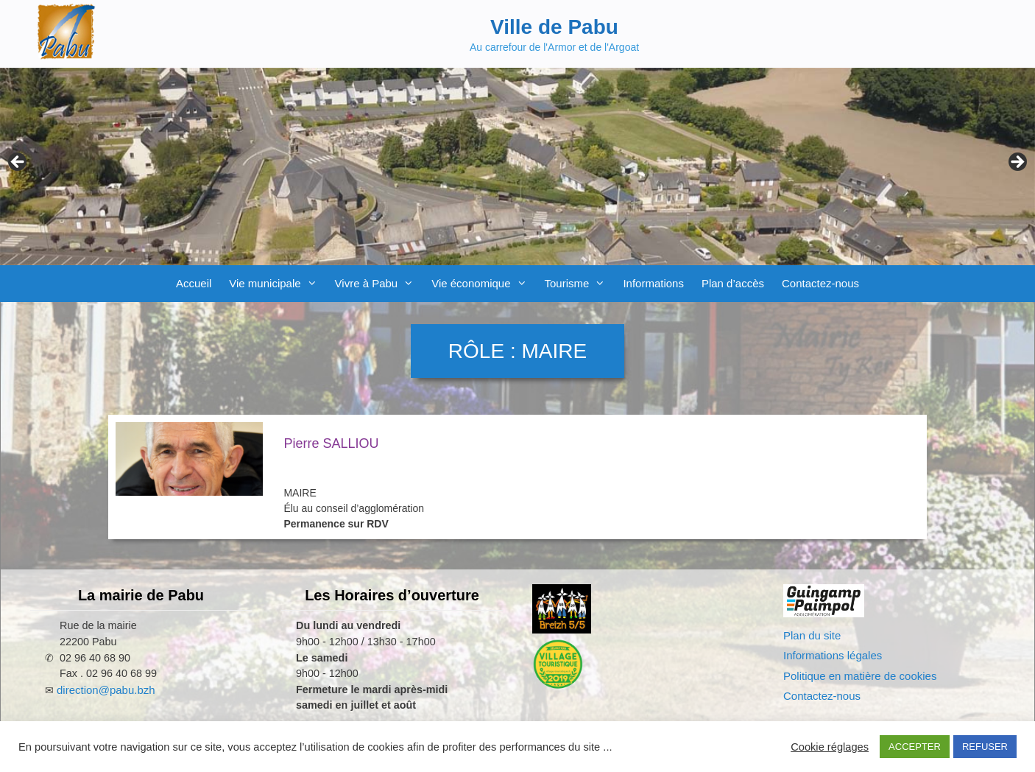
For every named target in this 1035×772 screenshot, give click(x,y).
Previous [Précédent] (18, 163)
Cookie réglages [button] (830, 747)
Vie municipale (277, 283)
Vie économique (483, 283)
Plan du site (812, 635)
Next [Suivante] (1017, 163)
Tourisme (580, 283)
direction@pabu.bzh (106, 690)
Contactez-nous (820, 283)
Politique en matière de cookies (859, 676)
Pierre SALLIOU (330, 443)
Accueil (193, 283)
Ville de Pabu (554, 26)
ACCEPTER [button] (915, 746)
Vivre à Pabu (379, 283)
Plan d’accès (733, 283)
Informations (653, 283)
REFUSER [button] (985, 746)
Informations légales (832, 655)
